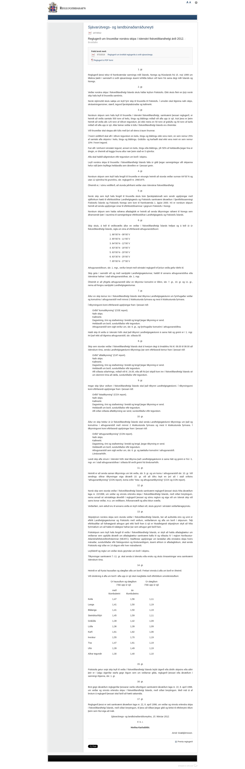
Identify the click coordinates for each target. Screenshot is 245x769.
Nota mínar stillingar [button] (196, 2)
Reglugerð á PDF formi (103, 60)
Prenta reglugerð (185, 741)
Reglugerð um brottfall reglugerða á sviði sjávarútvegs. (130, 55)
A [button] (187, 2)
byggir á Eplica (187, 765)
